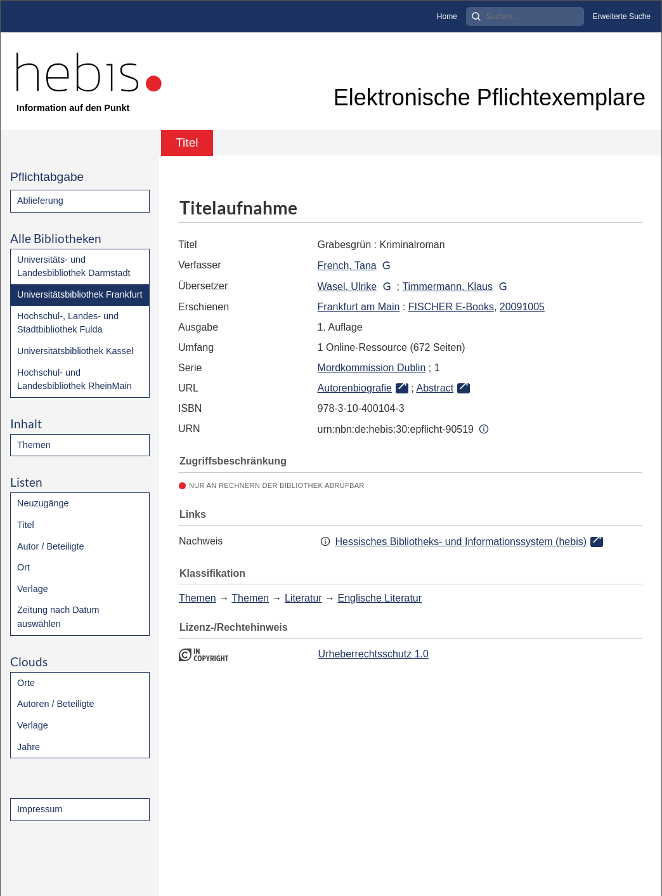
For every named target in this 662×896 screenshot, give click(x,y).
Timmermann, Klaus (447, 286)
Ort (23, 567)
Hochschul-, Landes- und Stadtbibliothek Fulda (68, 323)
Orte (26, 683)
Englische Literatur (380, 598)
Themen (34, 445)
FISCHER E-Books (451, 306)
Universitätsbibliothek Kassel (75, 351)
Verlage (32, 589)
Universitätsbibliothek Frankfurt (80, 294)
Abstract (434, 388)
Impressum (39, 809)
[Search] (525, 16)
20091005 (522, 306)
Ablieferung (40, 200)
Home (447, 16)
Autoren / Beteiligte (55, 704)
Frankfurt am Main (359, 306)
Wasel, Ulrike (347, 286)
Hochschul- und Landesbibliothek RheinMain (74, 379)
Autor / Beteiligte (50, 546)
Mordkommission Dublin (372, 367)
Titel (25, 525)
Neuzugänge (43, 503)
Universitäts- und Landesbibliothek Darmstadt (73, 266)
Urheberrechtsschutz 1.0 (373, 654)
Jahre (28, 747)
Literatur (303, 598)
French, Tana (347, 265)
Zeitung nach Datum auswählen (58, 617)
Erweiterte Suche (622, 16)
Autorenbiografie (355, 388)
